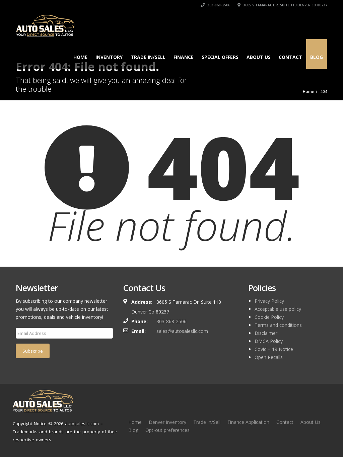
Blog (316, 57)
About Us (259, 57)
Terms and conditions (278, 325)
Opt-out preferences (167, 430)
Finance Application (248, 422)
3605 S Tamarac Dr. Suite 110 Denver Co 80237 (282, 5)
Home (80, 57)
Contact (290, 57)
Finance (184, 57)
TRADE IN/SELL (148, 57)
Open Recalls (269, 357)
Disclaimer (266, 333)
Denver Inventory (167, 422)
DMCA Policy (269, 341)
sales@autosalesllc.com (182, 331)
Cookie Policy (269, 317)
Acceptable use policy (278, 309)
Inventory (109, 57)
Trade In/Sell (206, 422)
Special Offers (220, 57)
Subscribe (32, 351)
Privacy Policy (269, 301)
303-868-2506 (215, 5)
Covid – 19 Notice (274, 349)
